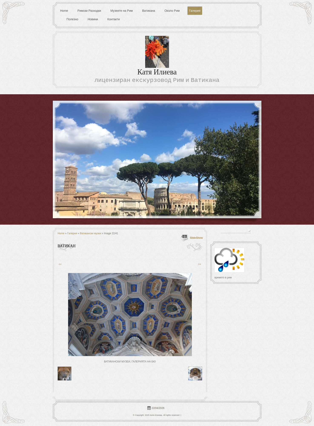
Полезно (72, 19)
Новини (93, 19)
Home (64, 10)
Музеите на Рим (121, 10)
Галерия (195, 10)
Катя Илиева (157, 72)
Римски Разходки (89, 10)
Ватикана (148, 10)
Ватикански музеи (90, 233)
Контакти (113, 19)
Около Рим (171, 10)
